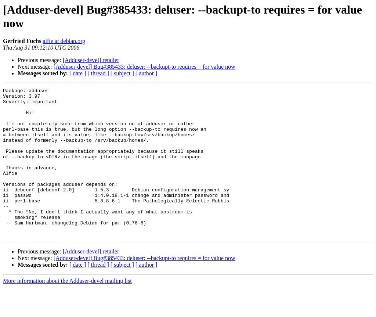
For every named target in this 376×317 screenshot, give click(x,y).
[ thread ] (98, 73)
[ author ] (146, 73)
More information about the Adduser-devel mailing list (67, 310)
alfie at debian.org (64, 41)
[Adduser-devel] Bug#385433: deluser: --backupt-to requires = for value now (144, 67)
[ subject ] (122, 73)
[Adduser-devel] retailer (91, 60)
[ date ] (77, 73)
